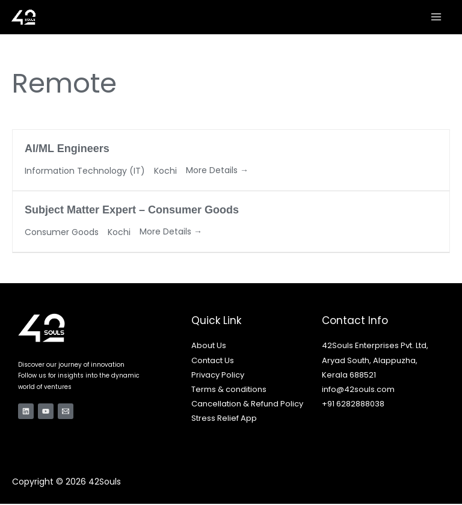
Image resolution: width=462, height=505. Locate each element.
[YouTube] (46, 412)
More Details (217, 171)
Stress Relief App (224, 419)
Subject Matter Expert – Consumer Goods (132, 211)
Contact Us (212, 361)
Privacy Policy (217, 376)
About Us (208, 346)
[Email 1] (65, 412)
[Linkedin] (26, 412)
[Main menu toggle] (437, 17)
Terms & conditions (228, 390)
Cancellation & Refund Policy (247, 405)
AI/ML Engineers (67, 150)
